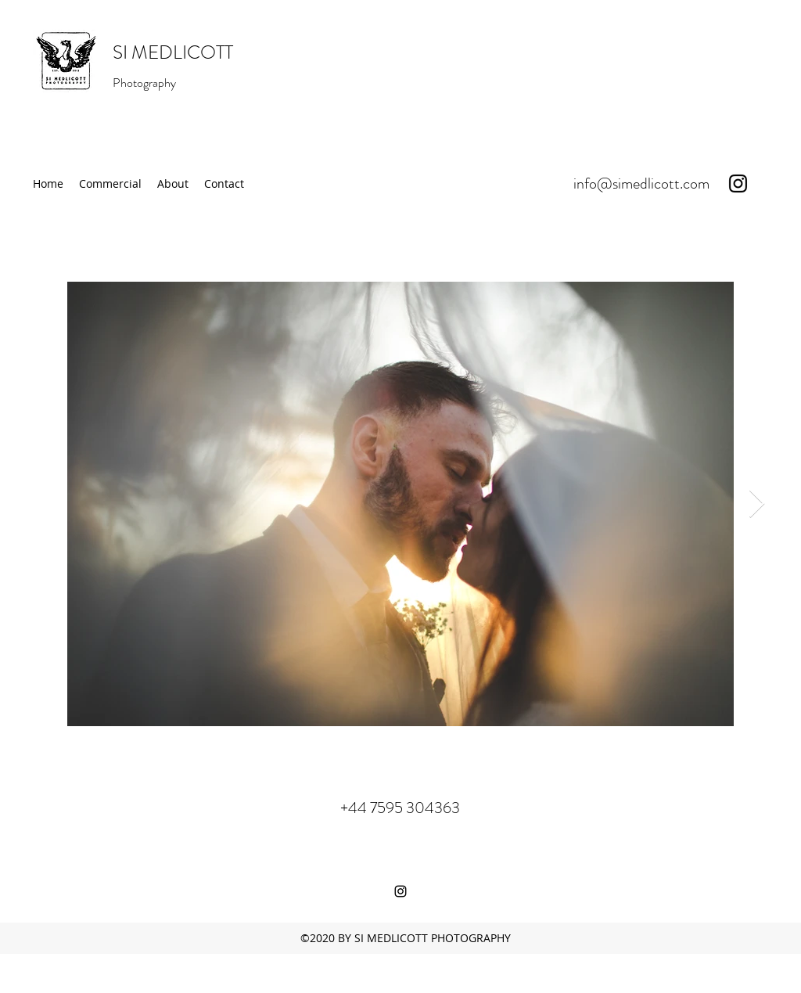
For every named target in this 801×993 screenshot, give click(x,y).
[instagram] (738, 183)
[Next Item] (757, 504)
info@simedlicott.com (641, 183)
